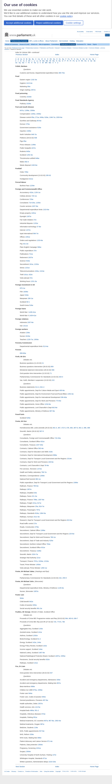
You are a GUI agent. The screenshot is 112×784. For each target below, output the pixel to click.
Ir (15, 61)
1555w (63, 656)
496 (85, 428)
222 (53, 380)
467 (59, 428)
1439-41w (32, 312)
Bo (30, 59)
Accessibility (80, 31)
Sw (23, 63)
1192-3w (34, 80)
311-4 (37, 387)
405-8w (62, 390)
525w (51, 540)
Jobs (41, 771)
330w (58, 680)
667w (46, 721)
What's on (34, 44)
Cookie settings (73, 23)
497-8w (45, 700)
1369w (75, 482)
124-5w (37, 707)
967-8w (51, 721)
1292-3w (30, 155)
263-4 (61, 377)
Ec (60, 59)
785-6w (35, 486)
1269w (42, 476)
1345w (33, 114)
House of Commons (11, 44)
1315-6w (46, 209)
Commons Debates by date (80, 48)
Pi (67, 61)
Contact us (107, 31)
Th (29, 63)
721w (31, 254)
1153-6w (40, 240)
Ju (24, 61)
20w (35, 493)
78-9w (46, 465)
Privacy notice (65, 771)
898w (55, 455)
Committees (55, 44)
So (16, 63)
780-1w (53, 537)
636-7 (76, 618)
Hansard (57, 48)
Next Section (20, 766)
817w (39, 503)
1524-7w (35, 554)
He (83, 59)
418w (51, 452)
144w (39, 642)
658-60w (23, 353)
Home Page (94, 54)
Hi (86, 59)
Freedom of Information (31, 771)
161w (31, 264)
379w (37, 527)
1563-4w (58, 721)
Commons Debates (66, 48)
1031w (38, 748)
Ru (85, 61)
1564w (40, 745)
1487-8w (42, 653)
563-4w (41, 448)
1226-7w (30, 339)
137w (54, 755)
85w (32, 117)
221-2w (34, 496)
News (89, 44)
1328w (39, 551)
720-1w (34, 196)
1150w (38, 203)
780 (63, 622)
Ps (74, 61)
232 (60, 578)
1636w (25, 292)
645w (28, 151)
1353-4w (70, 394)
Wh (46, 63)
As (21, 59)
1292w (35, 635)
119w (36, 727)
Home (7, 41)
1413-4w (29, 83)
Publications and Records (47, 48)
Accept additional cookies (18, 23)
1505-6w (59, 117)
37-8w (39, 227)
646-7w (34, 134)
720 (55, 622)
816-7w (41, 506)
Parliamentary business (19, 41)
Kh (29, 61)
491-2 (81, 428)
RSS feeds (98, 31)
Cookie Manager (82, 771)
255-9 (64, 578)
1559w (40, 690)
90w (28, 86)
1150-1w (37, 192)
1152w (35, 223)
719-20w (32, 203)
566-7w (35, 233)
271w (37, 117)
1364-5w (43, 513)
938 (35, 138)
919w (39, 127)
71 (51, 373)
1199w (27, 110)
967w (59, 683)
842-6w (54, 407)
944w (22, 598)
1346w (28, 131)
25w (36, 506)
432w (31, 192)
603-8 (71, 618)
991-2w (39, 608)
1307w (28, 216)
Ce (39, 59)
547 (51, 673)
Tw (35, 63)
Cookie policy (73, 771)
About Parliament (51, 41)
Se (91, 61)
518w (26, 295)
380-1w (38, 479)
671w (45, 758)
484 (71, 428)
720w (31, 199)
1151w (27, 268)
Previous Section (22, 54)
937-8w (41, 731)
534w (28, 261)
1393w (36, 339)
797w (38, 510)
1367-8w (41, 500)
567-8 (42, 431)
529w (28, 418)
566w (39, 247)
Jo (21, 61)
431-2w (25, 244)
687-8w (52, 411)
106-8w (50, 462)
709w (26, 172)
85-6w (39, 121)
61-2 (39, 639)
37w (34, 220)
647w (22, 110)
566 (53, 370)
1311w (25, 326)
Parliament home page (18, 48)
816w (37, 513)
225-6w (71, 534)
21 (43, 363)
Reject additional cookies (48, 23)
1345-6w (34, 165)
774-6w (58, 401)
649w (42, 117)
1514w (69, 458)
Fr (72, 59)
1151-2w (34, 281)
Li (34, 61)
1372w (39, 469)
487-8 (76, 428)
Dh (51, 59)
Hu (90, 59)
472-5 (63, 428)
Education (79, 41)
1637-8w (35, 206)
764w (48, 544)
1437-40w (39, 445)
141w (40, 632)
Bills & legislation (44, 44)
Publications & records (68, 44)
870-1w (22, 288)
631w (42, 441)
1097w (36, 591)
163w (37, 271)
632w (48, 659)
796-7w (43, 472)
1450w (38, 564)
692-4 (27, 162)
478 (67, 428)
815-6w (69, 520)
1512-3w (36, 517)
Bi (26, 59)
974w (43, 714)
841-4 (42, 387)
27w (35, 523)
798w (35, 500)
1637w (30, 257)
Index (57, 54)
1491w (33, 213)
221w (34, 503)
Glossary (13, 771)
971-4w (49, 741)
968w (33, 686)
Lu (37, 61)
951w (35, 717)
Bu (33, 59)
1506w (32, 110)
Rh (82, 61)
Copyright (58, 771)
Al (18, 59)
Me (47, 61)
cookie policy (66, 16)
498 (88, 428)
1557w (33, 90)
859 (52, 366)
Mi (50, 61)
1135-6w (61, 588)
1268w (42, 530)
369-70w (62, 73)
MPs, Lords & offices (36, 41)
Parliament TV (81, 44)
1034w (40, 561)
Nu (60, 61)
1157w (28, 230)
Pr (70, 61)
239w (28, 333)
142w (34, 642)
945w (35, 605)
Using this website (49, 771)
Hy (93, 59)
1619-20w (52, 762)
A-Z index (7, 771)
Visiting (72, 41)
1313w (42, 271)
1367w (29, 489)
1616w (27, 336)
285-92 (48, 175)
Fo (69, 59)
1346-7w (52, 117)
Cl (42, 59)
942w (31, 601)
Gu (77, 59)
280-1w (30, 298)
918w (46, 117)
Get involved (63, 41)
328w (32, 734)
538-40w (64, 397)
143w (41, 629)
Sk (95, 61)
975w (35, 690)
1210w (46, 561)
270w (28, 124)
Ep (63, 59)
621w (31, 179)
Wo (50, 63)
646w (37, 158)
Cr (45, 59)
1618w (29, 97)
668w (39, 738)
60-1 (28, 302)
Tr (31, 63)
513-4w (45, 346)
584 (66, 618)
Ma (43, 61)
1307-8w (30, 322)
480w (32, 710)
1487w (57, 656)
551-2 (37, 710)
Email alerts (89, 31)
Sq (20, 63)
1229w (32, 185)
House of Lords (24, 44)
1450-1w (44, 568)
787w (36, 561)
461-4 (55, 428)
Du (54, 59)
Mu (54, 61)
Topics (95, 44)
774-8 (59, 622)
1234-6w (48, 404)
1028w (28, 103)
